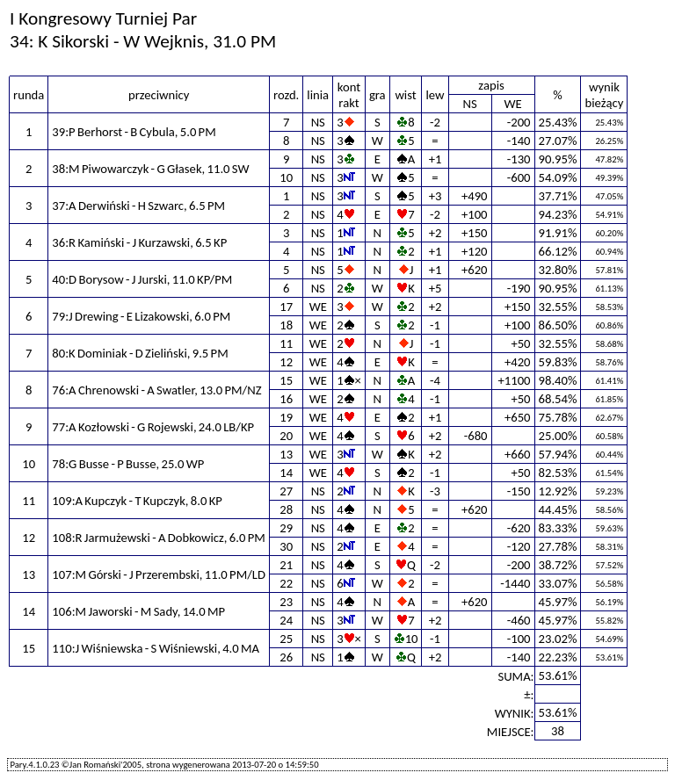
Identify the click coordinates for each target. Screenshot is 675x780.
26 (286, 657)
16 (286, 399)
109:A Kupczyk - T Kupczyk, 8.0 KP (136, 501)
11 (286, 343)
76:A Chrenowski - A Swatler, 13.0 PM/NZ (156, 390)
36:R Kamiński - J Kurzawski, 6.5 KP (139, 242)
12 (286, 362)
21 (286, 565)
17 (286, 306)
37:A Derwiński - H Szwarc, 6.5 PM (138, 205)
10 (286, 177)
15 (286, 380)
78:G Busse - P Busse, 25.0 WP (128, 464)
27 (286, 491)
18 (286, 325)
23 (286, 602)
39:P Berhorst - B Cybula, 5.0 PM (133, 132)
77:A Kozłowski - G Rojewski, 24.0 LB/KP (153, 427)
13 (286, 454)
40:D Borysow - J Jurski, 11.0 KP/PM (142, 279)
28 (286, 509)
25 (286, 638)
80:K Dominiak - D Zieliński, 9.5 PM (140, 353)
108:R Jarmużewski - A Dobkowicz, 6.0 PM (158, 537)
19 (286, 417)
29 (286, 528)
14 (286, 472)
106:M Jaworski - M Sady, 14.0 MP (138, 611)
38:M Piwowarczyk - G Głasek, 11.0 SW (150, 169)
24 (286, 620)
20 (286, 436)
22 (286, 583)
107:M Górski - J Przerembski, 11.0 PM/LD (158, 574)
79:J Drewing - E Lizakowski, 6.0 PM (141, 316)
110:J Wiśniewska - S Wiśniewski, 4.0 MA (155, 648)
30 (286, 546)
